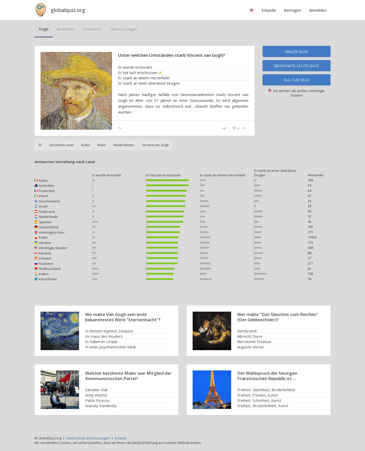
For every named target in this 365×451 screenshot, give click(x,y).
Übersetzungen (123, 28)
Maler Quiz (296, 51)
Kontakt (120, 438)
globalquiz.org (68, 10)
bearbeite (65, 28)
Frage (44, 28)
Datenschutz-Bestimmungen (88, 438)
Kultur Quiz (296, 79)
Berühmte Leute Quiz (296, 65)
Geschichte (92, 28)
